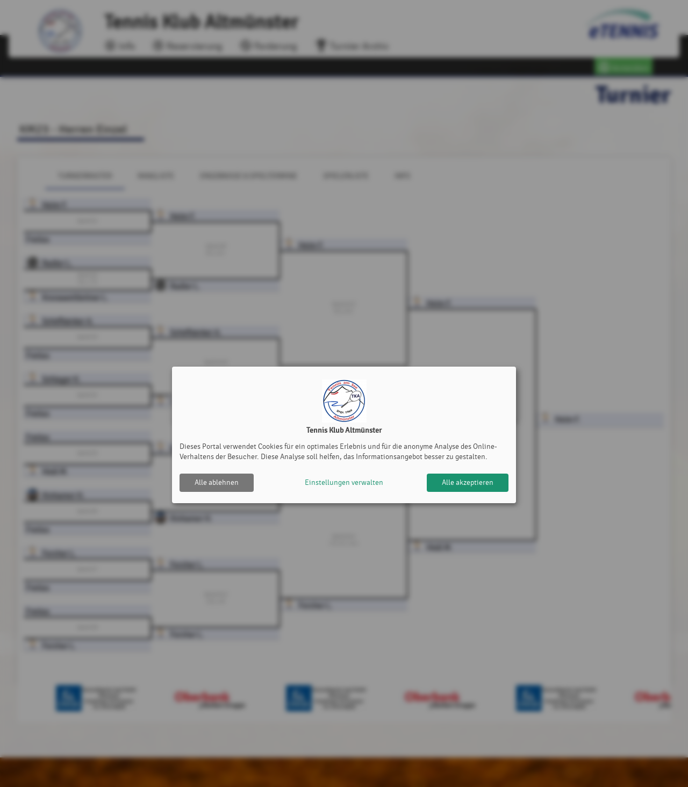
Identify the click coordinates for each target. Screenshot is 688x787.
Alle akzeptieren (467, 482)
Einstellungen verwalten (344, 482)
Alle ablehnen (217, 482)
